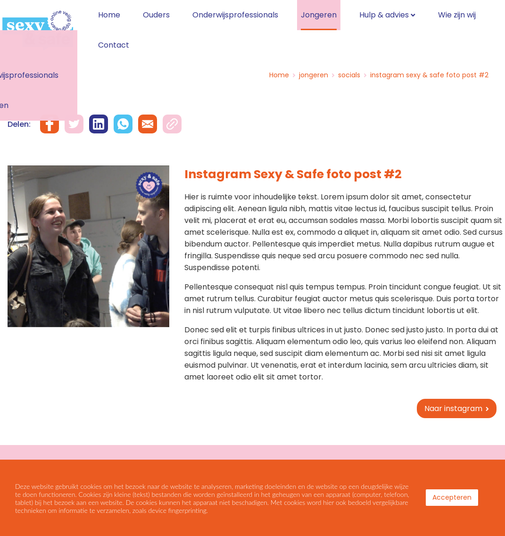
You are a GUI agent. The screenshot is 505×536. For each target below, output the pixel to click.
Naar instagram (453, 403)
